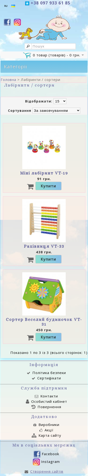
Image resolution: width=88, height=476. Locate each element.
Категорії (15, 66)
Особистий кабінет (46, 401)
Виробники (46, 424)
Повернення (46, 406)
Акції (46, 430)
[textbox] (50, 46)
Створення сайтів (44, 471)
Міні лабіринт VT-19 (44, 173)
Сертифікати (46, 378)
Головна (8, 79)
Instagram (46, 461)
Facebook (46, 454)
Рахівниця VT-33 (44, 246)
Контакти (46, 396)
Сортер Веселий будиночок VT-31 (44, 322)
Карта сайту (46, 435)
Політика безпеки (46, 372)
